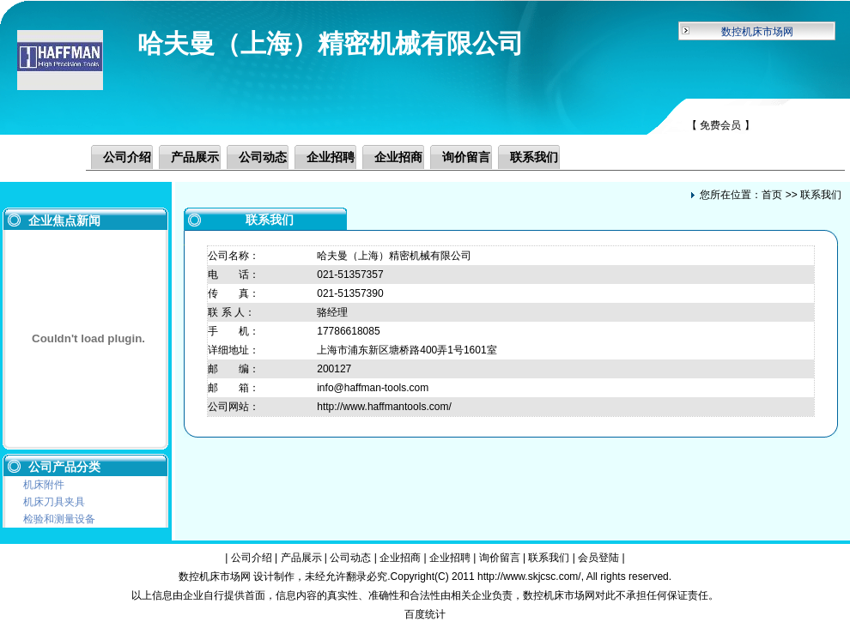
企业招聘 (331, 157)
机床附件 (43, 485)
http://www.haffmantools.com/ (384, 407)
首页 (772, 195)
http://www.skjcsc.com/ (529, 577)
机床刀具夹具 (54, 502)
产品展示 (195, 157)
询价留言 (466, 157)
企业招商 (398, 157)
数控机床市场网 (757, 32)
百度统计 (425, 614)
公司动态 (263, 157)
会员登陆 (598, 558)
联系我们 (534, 157)
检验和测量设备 (59, 519)
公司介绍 (127, 157)
